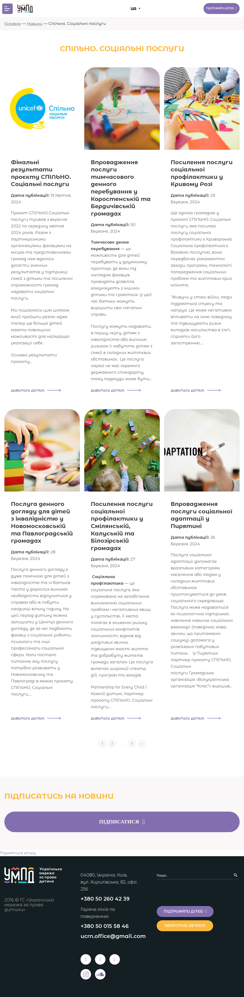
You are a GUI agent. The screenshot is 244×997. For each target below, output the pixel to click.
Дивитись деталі (35, 391)
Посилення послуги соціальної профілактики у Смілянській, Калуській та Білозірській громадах (119, 529)
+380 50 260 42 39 (105, 898)
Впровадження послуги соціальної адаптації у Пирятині (196, 518)
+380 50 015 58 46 (105, 926)
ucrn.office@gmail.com (113, 936)
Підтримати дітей (217, 8)
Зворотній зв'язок (187, 925)
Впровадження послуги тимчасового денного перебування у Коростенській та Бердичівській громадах (121, 187)
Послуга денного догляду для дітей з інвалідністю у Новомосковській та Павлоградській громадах (40, 529)
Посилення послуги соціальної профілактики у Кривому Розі (199, 176)
